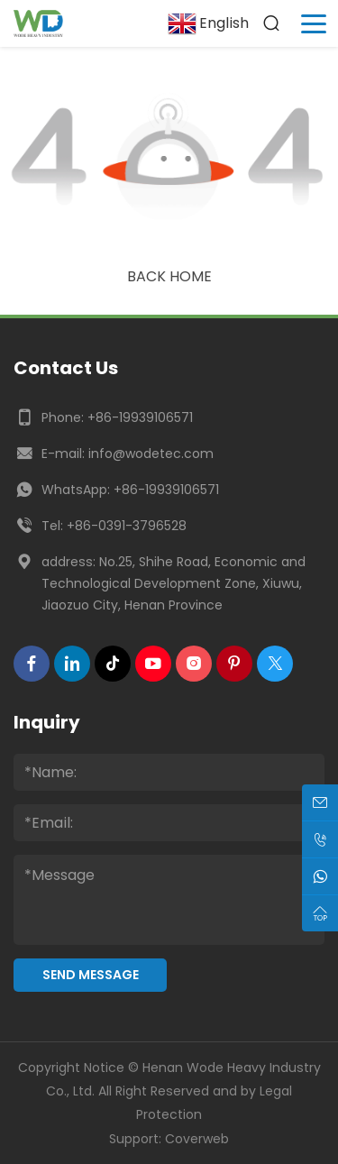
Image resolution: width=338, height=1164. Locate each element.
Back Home (169, 276)
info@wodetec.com (151, 454)
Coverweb (197, 1139)
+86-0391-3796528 (127, 526)
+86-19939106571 (140, 417)
